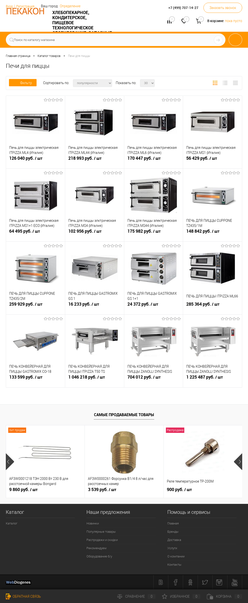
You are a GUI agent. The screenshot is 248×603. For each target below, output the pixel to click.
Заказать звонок (222, 8)
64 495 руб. (35, 234)
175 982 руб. (153, 234)
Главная (173, 523)
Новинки (92, 523)
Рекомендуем (96, 548)
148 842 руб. (212, 234)
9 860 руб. (23, 489)
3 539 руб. (102, 489)
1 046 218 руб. (94, 380)
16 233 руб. (94, 307)
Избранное (181, 596)
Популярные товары (101, 531)
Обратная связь (23, 596)
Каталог (11, 523)
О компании (176, 556)
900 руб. (179, 489)
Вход (10, 6)
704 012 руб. (153, 380)
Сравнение (136, 596)
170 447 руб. (153, 162)
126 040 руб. (35, 162)
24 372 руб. (153, 307)
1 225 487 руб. (212, 380)
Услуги (172, 548)
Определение (73, 6)
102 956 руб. (94, 234)
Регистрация (27, 6)
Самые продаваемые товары (124, 414)
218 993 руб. (94, 162)
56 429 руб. (212, 162)
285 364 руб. (212, 307)
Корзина (224, 596)
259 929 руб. (35, 307)
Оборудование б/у (99, 556)
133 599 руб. (35, 380)
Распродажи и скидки (102, 540)
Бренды (172, 531)
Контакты (174, 564)
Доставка (174, 540)
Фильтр (23, 83)
